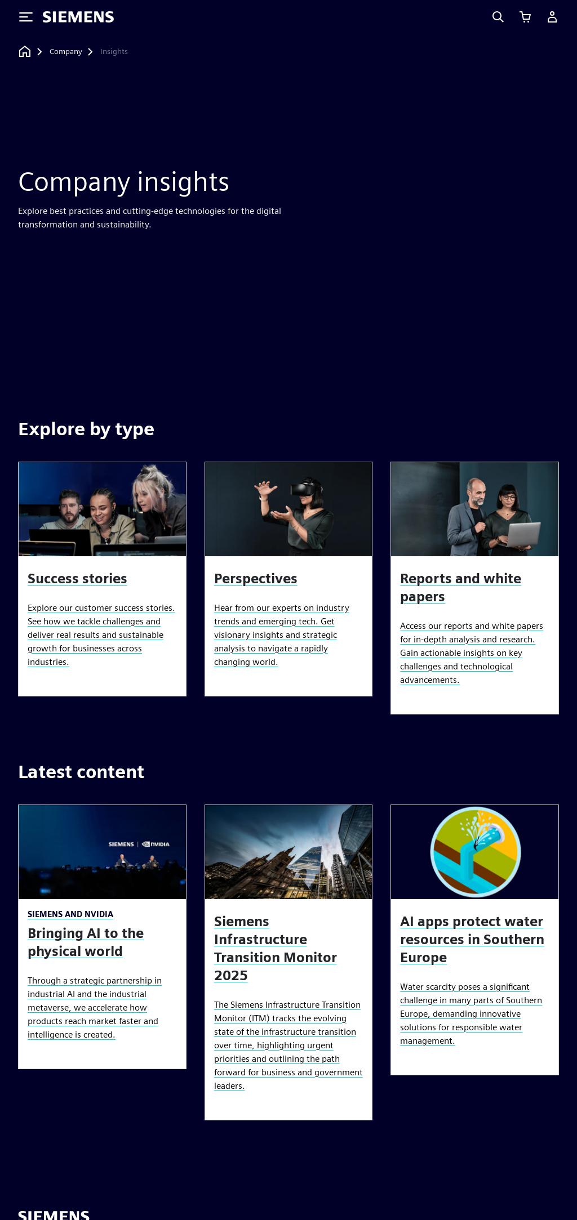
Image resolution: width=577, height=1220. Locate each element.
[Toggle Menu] (26, 17)
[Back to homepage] (25, 51)
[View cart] (525, 17)
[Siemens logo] (78, 17)
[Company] (66, 52)
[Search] (498, 17)
